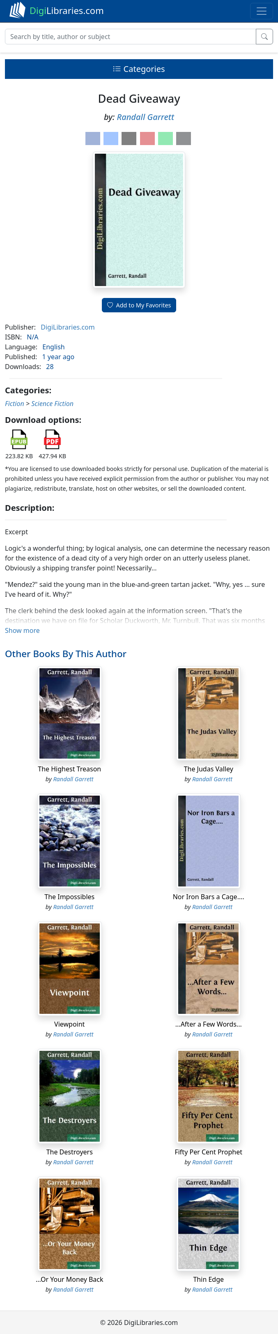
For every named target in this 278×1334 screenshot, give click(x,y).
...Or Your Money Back (69, 1279)
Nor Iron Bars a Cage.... (208, 896)
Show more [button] (22, 630)
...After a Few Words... (208, 1024)
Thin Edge (208, 1279)
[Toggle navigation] (261, 11)
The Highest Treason (69, 768)
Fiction (14, 403)
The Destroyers (69, 1151)
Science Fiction (52, 403)
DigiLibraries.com (67, 327)
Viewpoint (69, 1024)
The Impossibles (69, 896)
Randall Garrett (145, 116)
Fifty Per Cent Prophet (208, 1151)
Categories (139, 68)
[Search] (130, 36)
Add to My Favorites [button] (139, 305)
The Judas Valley (208, 768)
